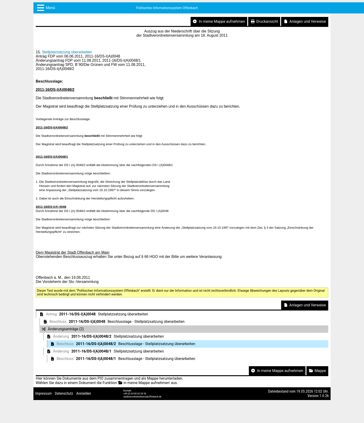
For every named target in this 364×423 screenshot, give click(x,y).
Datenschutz (64, 393)
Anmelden (83, 393)
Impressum (43, 393)
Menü (50, 8)
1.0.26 (324, 396)
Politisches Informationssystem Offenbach (167, 8)
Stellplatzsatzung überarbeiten (67, 52)
